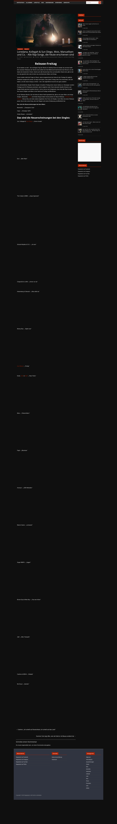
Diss (42, 2)
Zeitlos (87, 788)
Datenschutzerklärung (57, 757)
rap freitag (65, 57)
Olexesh (19, 99)
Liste (87, 776)
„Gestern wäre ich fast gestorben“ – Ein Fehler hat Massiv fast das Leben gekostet (91, 84)
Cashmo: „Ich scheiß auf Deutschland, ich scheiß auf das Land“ (35, 729)
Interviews (58, 2)
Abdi (26, 376)
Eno (72, 96)
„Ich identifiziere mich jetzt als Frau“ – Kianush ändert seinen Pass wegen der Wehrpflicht (91, 108)
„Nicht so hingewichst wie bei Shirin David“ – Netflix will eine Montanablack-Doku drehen (92, 31)
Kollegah (67, 96)
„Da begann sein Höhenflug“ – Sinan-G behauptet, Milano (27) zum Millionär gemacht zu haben (90, 54)
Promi (87, 781)
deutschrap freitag (45, 57)
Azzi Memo (20, 366)
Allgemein (29, 2)
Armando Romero (28, 57)
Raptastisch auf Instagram (84, 171)
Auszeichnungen (90, 762)
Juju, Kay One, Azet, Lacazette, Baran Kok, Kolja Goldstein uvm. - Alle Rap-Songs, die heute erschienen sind (91, 131)
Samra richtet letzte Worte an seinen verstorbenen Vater (90, 115)
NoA (87, 778)
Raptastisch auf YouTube (83, 173)
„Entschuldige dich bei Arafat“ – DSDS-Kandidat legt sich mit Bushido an (90, 39)
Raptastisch (20, 2)
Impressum (54, 759)
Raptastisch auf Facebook (84, 169)
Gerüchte (67, 2)
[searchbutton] (100, 2)
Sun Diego (29, 121)
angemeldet (25, 745)
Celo (22, 376)
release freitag (71, 57)
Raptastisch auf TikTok (83, 176)
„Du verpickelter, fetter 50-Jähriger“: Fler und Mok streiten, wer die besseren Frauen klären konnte (92, 62)
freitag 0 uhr (60, 57)
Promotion (88, 783)
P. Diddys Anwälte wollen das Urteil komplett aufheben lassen (90, 77)
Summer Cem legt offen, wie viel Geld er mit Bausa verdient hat (56, 736)
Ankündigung (50, 2)
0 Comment (36, 57)
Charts (87, 764)
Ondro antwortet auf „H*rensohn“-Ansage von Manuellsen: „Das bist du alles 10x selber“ (91, 99)
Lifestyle (37, 2)
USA (87, 785)
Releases (19, 58)
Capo (29, 96)
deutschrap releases (53, 57)
